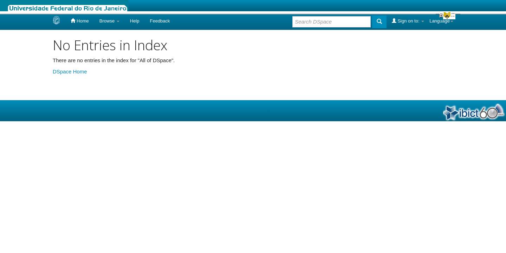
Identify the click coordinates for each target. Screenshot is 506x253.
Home (80, 21)
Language (441, 21)
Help (135, 21)
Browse (109, 21)
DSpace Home (70, 71)
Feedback (160, 21)
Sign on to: (408, 21)
